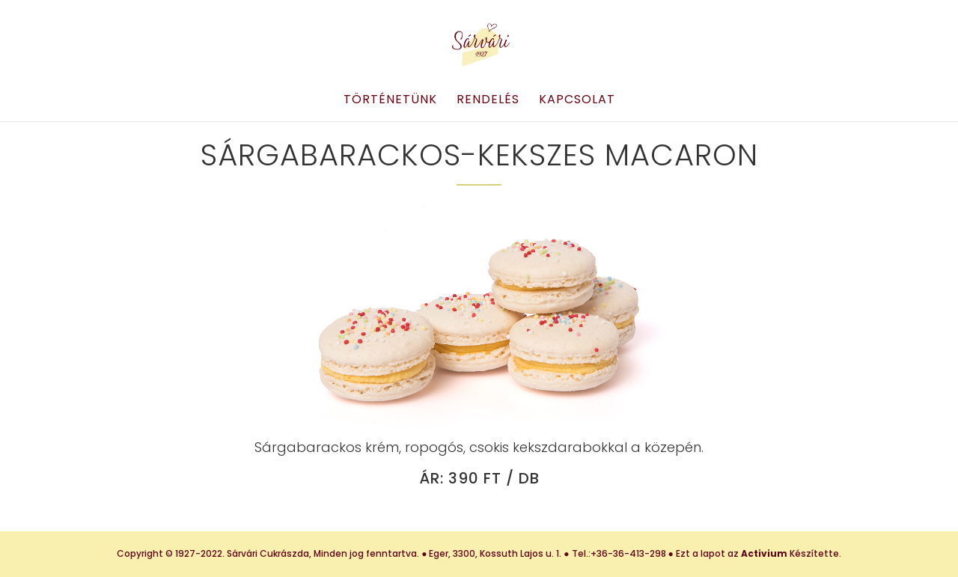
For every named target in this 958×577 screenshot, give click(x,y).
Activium (764, 553)
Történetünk (390, 101)
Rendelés (488, 101)
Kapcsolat (577, 101)
